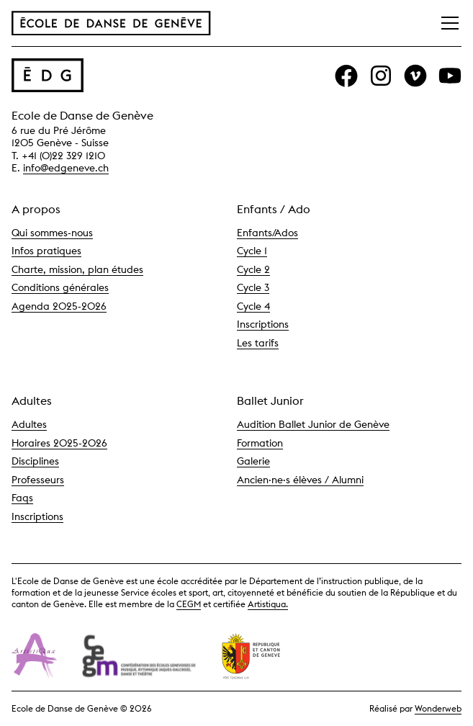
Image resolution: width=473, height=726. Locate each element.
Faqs (22, 497)
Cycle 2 (253, 269)
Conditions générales (60, 287)
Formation (260, 443)
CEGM (188, 604)
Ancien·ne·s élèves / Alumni (300, 479)
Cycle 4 (253, 306)
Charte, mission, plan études (77, 269)
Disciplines (35, 461)
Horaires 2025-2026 (59, 443)
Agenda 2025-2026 (59, 306)
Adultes (29, 424)
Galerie (253, 461)
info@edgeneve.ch (66, 168)
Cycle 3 (253, 287)
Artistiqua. (268, 604)
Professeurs (38, 479)
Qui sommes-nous (52, 232)
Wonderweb (438, 708)
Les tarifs (258, 343)
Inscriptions (263, 324)
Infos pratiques (46, 250)
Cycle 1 (252, 250)
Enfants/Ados (267, 232)
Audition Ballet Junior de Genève (313, 424)
